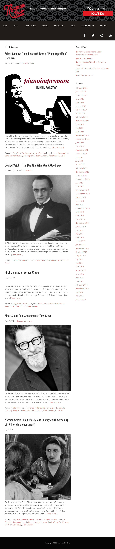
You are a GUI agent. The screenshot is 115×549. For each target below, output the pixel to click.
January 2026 (80, 91)
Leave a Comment (27, 63)
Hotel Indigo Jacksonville (31, 522)
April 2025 (79, 102)
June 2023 (79, 124)
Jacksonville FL (41, 303)
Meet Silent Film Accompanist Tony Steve (28, 315)
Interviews (16, 408)
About (16, 25)
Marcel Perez (53, 303)
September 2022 (82, 139)
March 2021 (80, 164)
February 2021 (81, 168)
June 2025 (79, 99)
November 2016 (82, 248)
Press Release (22, 519)
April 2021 (79, 161)
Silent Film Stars (23, 303)
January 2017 (80, 245)
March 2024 (80, 113)
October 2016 (81, 252)
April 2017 (79, 237)
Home (5, 25)
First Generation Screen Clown (22, 272)
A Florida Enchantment (36, 408)
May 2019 (79, 204)
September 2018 (82, 208)
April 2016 (79, 266)
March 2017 (80, 241)
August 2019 (80, 197)
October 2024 (81, 110)
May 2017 (79, 234)
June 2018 (79, 212)
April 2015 (79, 281)
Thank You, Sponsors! (84, 75)
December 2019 (82, 190)
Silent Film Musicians (34, 410)
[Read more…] (58, 147)
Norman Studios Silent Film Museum (55, 522)
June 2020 (79, 186)
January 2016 (80, 270)
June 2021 (79, 157)
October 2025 (81, 95)
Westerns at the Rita (83, 58)
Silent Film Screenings (25, 153)
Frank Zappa (50, 408)
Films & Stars (30, 25)
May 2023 (79, 128)
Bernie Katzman (58, 153)
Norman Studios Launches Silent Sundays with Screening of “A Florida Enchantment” (36, 422)
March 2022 (80, 146)
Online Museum (88, 25)
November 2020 (82, 172)
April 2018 (79, 215)
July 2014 (79, 292)
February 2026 (81, 88)
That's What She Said (56, 156)
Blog (14, 153)
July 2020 (79, 183)
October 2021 (81, 153)
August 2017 (80, 226)
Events (45, 25)
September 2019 (82, 193)
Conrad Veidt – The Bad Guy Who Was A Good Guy (33, 165)
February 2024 (81, 117)
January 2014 (80, 299)
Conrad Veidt (40, 260)
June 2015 (79, 274)
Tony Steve (59, 410)
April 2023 (79, 132)
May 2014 (79, 296)
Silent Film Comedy (19, 306)
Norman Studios (16, 156)
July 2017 (79, 230)
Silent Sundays (40, 153)
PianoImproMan (29, 156)
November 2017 (82, 223)
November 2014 (82, 288)
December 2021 (82, 150)
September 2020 (82, 179)
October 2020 (81, 175)
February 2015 (81, 285)
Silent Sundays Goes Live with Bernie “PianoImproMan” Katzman (36, 55)
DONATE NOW (97, 13)
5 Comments (26, 170)
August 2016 (80, 255)
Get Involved (59, 25)
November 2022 (82, 135)
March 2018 (80, 219)
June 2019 (79, 201)
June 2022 (79, 142)
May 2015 (79, 277)
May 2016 (79, 263)
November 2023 (82, 120)
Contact (103, 25)
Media (73, 25)
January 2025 (80, 106)
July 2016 (79, 259)
